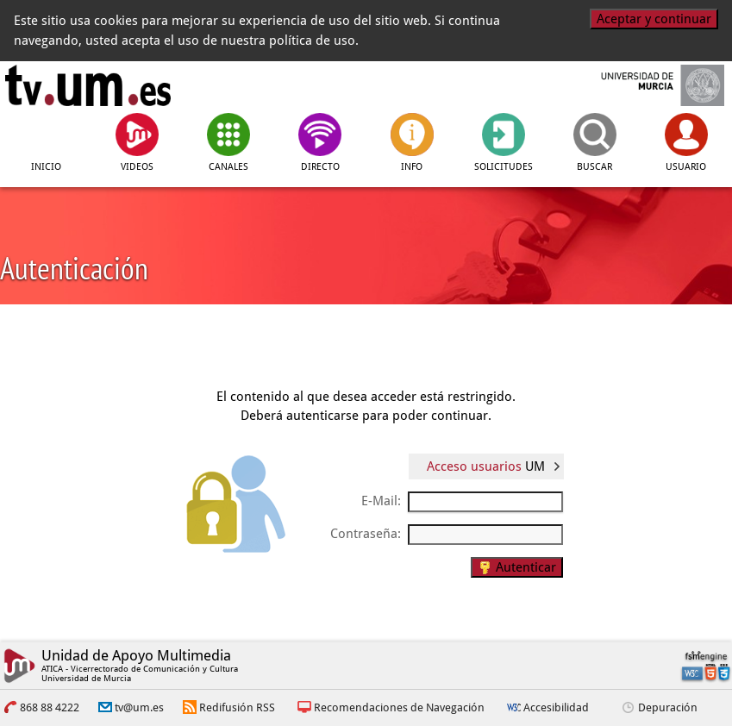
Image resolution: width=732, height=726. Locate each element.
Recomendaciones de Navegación (399, 707)
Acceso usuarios (486, 466)
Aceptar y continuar (654, 19)
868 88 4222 (49, 707)
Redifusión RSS (237, 707)
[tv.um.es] (88, 85)
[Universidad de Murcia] (644, 85)
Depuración (668, 707)
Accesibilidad (556, 707)
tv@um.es (139, 707)
